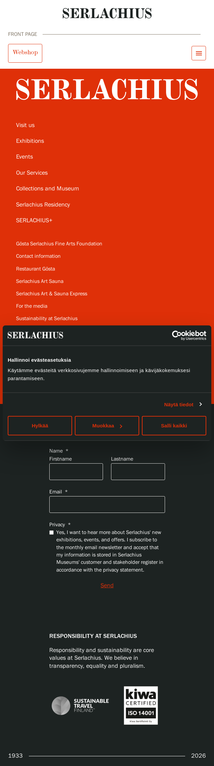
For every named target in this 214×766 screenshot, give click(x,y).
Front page (22, 34)
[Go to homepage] (107, 13)
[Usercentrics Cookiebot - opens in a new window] (177, 335)
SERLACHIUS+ (34, 220)
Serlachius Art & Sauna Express (51, 294)
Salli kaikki (174, 425)
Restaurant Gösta (35, 269)
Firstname (60, 459)
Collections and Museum (47, 188)
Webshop (25, 52)
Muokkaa (107, 425)
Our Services (32, 173)
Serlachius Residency (43, 205)
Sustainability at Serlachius (46, 318)
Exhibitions (30, 141)
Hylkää (40, 425)
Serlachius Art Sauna (39, 281)
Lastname (122, 459)
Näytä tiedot (179, 404)
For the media (31, 306)
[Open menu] (199, 53)
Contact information (38, 256)
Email (58, 492)
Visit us (25, 125)
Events (24, 157)
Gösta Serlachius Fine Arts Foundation (59, 244)
